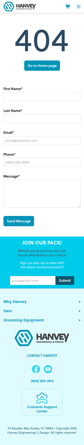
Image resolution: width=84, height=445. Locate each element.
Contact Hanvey (42, 355)
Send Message (19, 221)
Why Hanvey (42, 302)
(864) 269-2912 (42, 380)
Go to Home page (42, 65)
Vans (42, 311)
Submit (65, 280)
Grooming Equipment (42, 320)
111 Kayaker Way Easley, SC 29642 (30, 428)
